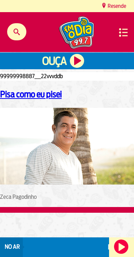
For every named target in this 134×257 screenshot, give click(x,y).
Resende (116, 6)
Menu (123, 32)
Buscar (16, 31)
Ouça (54, 61)
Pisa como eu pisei (31, 94)
